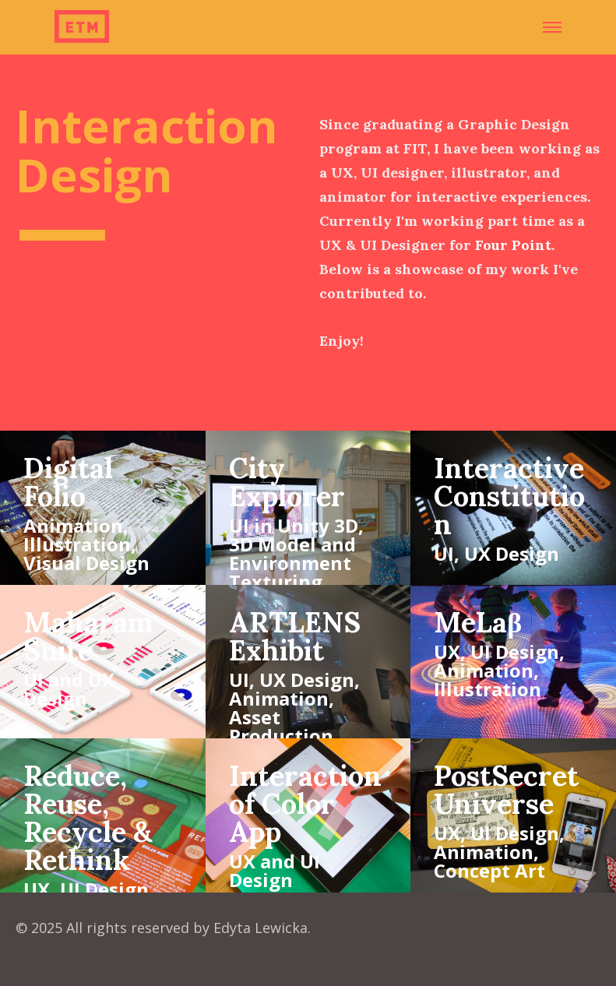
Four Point (513, 245)
